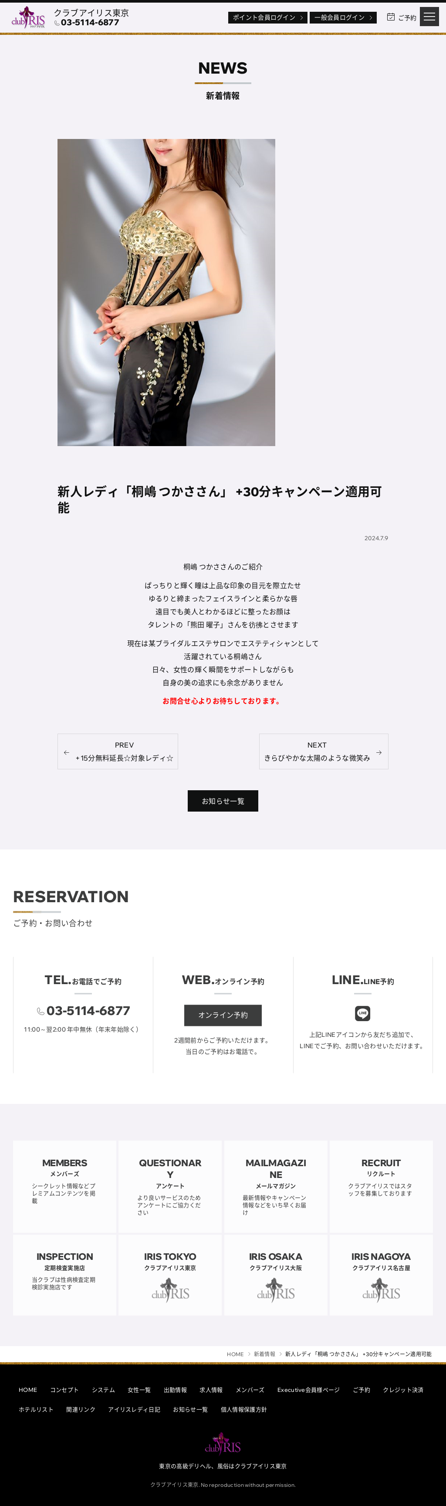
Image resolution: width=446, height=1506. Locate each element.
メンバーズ (250, 1389)
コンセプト (64, 1389)
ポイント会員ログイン (268, 17)
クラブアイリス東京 (91, 13)
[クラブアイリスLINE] (363, 1023)
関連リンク (80, 1409)
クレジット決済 (403, 1389)
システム (103, 1389)
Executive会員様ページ (308, 1389)
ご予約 (361, 1389)
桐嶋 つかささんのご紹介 (223, 567)
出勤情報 (175, 1389)
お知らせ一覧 (190, 1409)
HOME (28, 1389)
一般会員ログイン (344, 17)
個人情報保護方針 (244, 1409)
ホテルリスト (36, 1409)
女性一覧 (139, 1389)
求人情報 (211, 1389)
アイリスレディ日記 (134, 1409)
